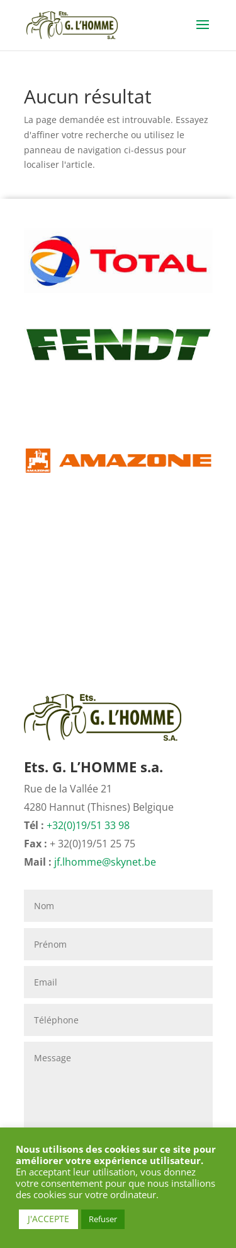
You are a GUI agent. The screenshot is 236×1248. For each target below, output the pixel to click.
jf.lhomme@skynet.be (105, 862)
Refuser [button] (103, 1219)
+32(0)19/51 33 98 (88, 825)
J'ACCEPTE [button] (48, 1219)
